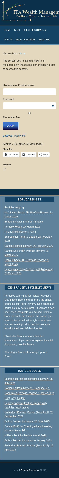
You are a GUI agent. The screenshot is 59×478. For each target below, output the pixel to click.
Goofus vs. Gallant (15, 398)
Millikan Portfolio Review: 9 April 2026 (26, 435)
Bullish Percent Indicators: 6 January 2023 (28, 440)
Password (8, 99)
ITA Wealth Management (29, 11)
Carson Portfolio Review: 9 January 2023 (27, 388)
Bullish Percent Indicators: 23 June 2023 (27, 421)
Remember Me (29, 115)
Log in (15, 470)
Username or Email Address (18, 85)
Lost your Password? (14, 135)
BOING (43, 470)
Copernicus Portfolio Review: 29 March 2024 (29, 393)
